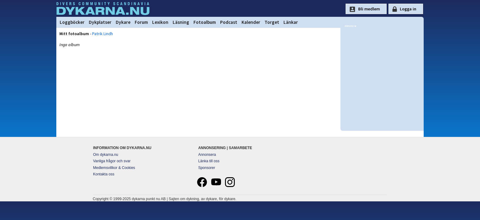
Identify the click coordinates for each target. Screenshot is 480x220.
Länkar (290, 22)
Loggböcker (72, 22)
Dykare (123, 22)
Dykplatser (100, 22)
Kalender (251, 22)
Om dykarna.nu (105, 154)
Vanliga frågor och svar (112, 161)
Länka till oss (208, 161)
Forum (141, 22)
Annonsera (207, 154)
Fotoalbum (204, 22)
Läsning (181, 22)
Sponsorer (206, 168)
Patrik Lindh (102, 33)
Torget (271, 22)
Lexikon (160, 22)
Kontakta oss (103, 174)
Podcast (228, 22)
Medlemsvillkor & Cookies (114, 168)
